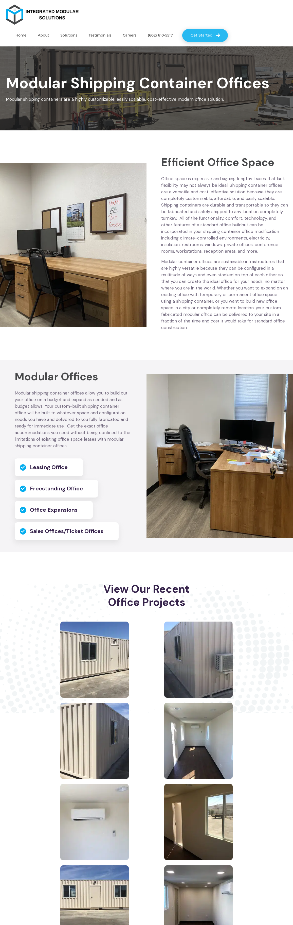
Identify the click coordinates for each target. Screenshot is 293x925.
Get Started (194, 35)
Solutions (65, 35)
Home (20, 35)
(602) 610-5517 (153, 35)
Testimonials (95, 35)
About (41, 35)
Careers (124, 35)
